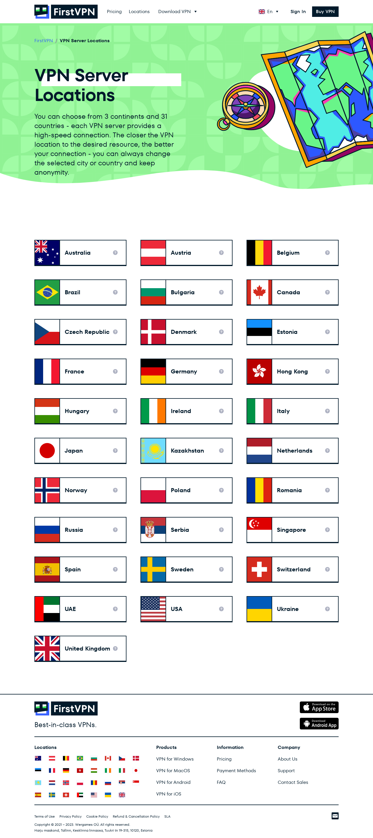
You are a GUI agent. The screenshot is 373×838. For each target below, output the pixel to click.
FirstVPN (43, 40)
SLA (167, 816)
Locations (139, 11)
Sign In (298, 11)
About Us (288, 759)
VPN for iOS (168, 794)
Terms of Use (44, 816)
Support (286, 770)
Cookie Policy (97, 816)
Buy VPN (325, 11)
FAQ (221, 782)
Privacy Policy (70, 816)
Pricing (114, 11)
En (265, 11)
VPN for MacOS (173, 770)
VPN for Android (173, 782)
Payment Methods (236, 770)
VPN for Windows (175, 759)
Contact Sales (293, 782)
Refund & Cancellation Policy (136, 816)
